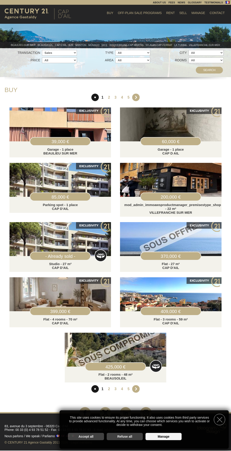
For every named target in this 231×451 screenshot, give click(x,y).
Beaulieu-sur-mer (23, 45)
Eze (71, 45)
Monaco (94, 45)
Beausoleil (46, 45)
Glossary (195, 2)
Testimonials (213, 2)
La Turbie (180, 45)
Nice (105, 45)
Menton (81, 45)
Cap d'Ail (61, 45)
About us (159, 2)
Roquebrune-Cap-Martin (126, 45)
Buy (110, 13)
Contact (217, 13)
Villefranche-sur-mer (204, 45)
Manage (198, 13)
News (181, 2)
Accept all (86, 436)
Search (209, 70)
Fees (172, 2)
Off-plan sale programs (140, 13)
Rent (170, 13)
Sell (183, 13)
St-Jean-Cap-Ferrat (159, 45)
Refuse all (124, 436)
